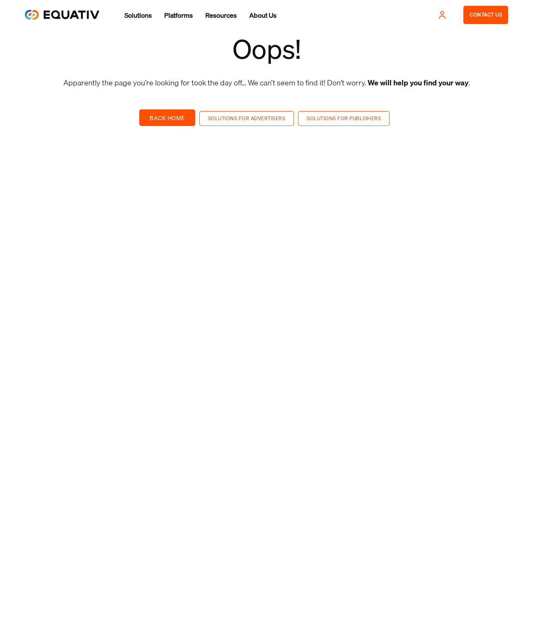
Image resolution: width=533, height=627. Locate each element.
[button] (138, 15)
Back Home (167, 118)
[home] (62, 14)
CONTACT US (486, 15)
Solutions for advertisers (247, 118)
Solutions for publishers (344, 118)
